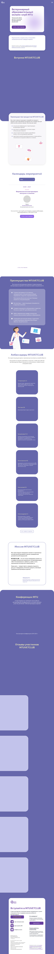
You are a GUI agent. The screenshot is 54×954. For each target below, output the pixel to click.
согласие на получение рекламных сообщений (24, 47)
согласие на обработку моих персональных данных (35, 946)
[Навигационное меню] (52, 2)
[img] (13, 902)
